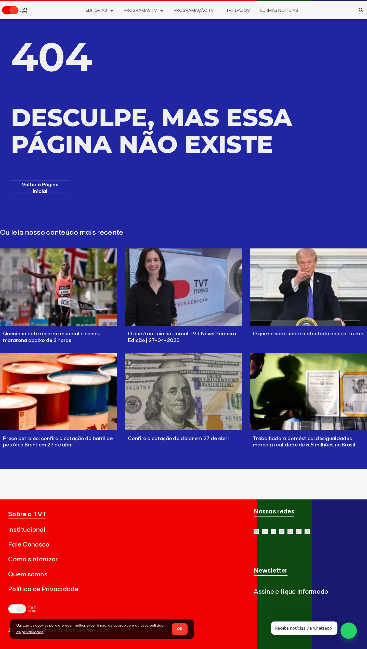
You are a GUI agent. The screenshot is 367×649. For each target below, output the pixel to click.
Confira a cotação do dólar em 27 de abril (178, 438)
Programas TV (144, 10)
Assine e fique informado (291, 592)
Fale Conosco (29, 544)
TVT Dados (238, 10)
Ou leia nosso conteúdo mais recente (61, 232)
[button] (361, 10)
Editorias (100, 10)
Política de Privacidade (43, 589)
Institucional (26, 530)
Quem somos (27, 574)
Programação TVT (195, 10)
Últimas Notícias (279, 10)
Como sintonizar (33, 559)
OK (179, 629)
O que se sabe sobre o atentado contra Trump (308, 333)
